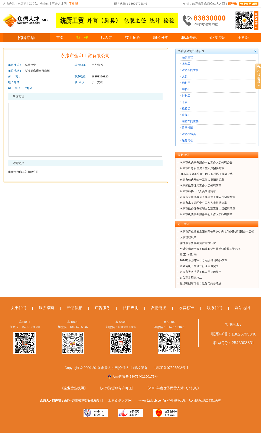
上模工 (186, 63)
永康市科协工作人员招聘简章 (198, 191)
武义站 (33, 3)
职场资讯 (189, 37)
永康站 (22, 3)
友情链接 (158, 308)
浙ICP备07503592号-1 (171, 368)
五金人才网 (59, 3)
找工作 (82, 37)
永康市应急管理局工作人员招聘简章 (202, 168)
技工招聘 (132, 37)
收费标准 (186, 308)
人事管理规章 (188, 237)
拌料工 (186, 95)
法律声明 (130, 308)
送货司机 (187, 140)
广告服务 (102, 308)
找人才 (106, 37)
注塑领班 (187, 127)
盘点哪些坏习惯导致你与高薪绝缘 (200, 283)
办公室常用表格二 (191, 277)
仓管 (184, 102)
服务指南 (46, 308)
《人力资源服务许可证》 (116, 388)
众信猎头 (217, 37)
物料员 (186, 82)
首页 (60, 37)
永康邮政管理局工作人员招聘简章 (200, 185)
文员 (184, 76)
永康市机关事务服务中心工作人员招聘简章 (206, 214)
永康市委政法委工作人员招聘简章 (200, 271)
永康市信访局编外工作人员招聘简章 (202, 179)
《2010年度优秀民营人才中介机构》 (173, 388)
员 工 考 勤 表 (188, 254)
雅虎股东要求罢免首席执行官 (198, 243)
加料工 (186, 89)
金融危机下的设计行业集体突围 (199, 266)
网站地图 (242, 308)
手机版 (243, 37)
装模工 (186, 114)
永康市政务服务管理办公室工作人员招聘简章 (207, 208)
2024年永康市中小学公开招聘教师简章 (204, 260)
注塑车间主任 (190, 70)
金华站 (44, 3)
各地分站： (10, 3)
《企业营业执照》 (74, 388)
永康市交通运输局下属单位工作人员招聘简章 (207, 197)
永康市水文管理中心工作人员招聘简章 (203, 202)
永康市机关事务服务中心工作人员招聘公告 (206, 162)
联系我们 (214, 308)
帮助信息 (74, 308)
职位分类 (161, 37)
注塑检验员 (189, 134)
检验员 (186, 108)
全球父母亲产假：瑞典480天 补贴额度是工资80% (210, 248)
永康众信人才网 (120, 400)
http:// (28, 88)
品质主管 (187, 57)
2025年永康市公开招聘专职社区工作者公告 (206, 174)
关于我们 (18, 308)
